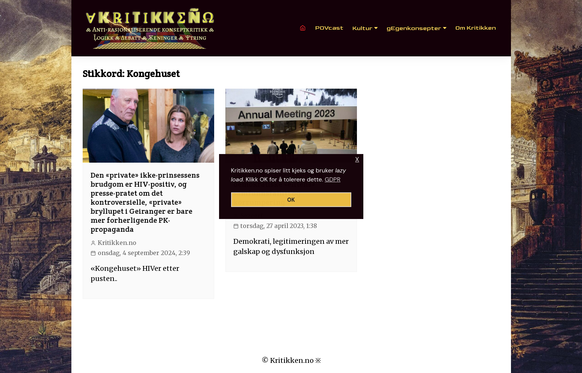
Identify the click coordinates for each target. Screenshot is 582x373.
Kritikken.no (117, 242)
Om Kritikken (475, 28)
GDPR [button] (332, 179)
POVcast (329, 28)
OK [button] (291, 199)
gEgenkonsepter (414, 28)
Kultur (362, 28)
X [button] (357, 159)
